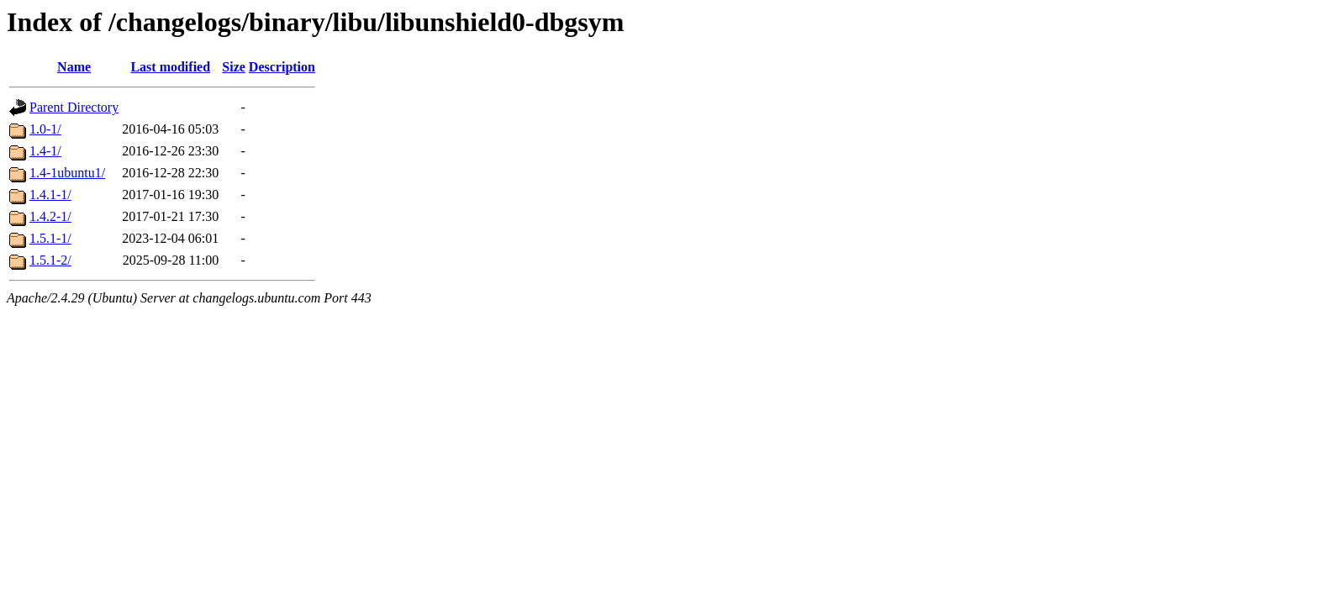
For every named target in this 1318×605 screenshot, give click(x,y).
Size (233, 67)
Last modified (170, 67)
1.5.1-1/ (50, 238)
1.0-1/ (45, 129)
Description (282, 67)
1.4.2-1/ (50, 216)
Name (74, 67)
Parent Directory (74, 107)
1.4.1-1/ (50, 194)
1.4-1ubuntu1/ (67, 173)
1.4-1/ (45, 151)
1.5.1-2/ (50, 260)
